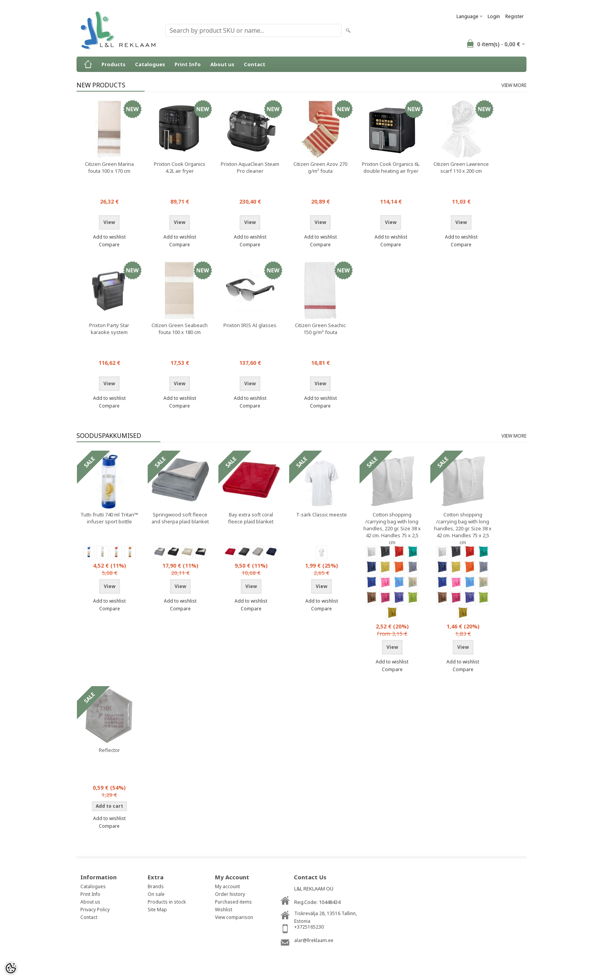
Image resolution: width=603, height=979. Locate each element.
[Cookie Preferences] (11, 968)
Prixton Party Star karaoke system (109, 329)
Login (494, 16)
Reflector (109, 750)
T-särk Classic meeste (321, 514)
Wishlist (223, 909)
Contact (254, 64)
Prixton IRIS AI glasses (250, 325)
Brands (156, 886)
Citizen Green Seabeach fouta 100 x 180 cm (180, 329)
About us (222, 64)
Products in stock (167, 902)
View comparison (234, 917)
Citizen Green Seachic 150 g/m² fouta (320, 329)
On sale (156, 894)
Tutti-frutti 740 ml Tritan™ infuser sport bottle (109, 518)
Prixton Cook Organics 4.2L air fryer (179, 167)
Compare (109, 244)
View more (513, 85)
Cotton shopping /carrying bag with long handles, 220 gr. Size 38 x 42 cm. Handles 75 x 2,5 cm (392, 528)
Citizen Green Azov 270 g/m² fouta (320, 167)
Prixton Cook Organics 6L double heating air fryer (391, 167)
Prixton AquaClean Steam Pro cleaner (250, 167)
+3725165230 (309, 927)
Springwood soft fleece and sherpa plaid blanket (180, 518)
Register (514, 16)
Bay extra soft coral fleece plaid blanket (250, 518)
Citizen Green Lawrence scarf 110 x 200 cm (461, 167)
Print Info (188, 64)
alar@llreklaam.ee (313, 940)
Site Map (157, 909)
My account (227, 886)
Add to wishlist (109, 237)
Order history (230, 894)
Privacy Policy (95, 909)
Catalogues (150, 64)
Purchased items (233, 902)
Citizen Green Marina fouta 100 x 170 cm (109, 167)
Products (113, 64)
